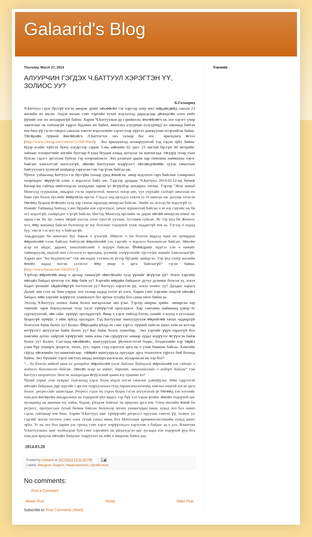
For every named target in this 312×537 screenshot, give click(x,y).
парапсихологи (77, 465)
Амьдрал (44, 465)
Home (110, 501)
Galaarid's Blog (85, 29)
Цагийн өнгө (99, 465)
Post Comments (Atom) (64, 510)
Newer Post (35, 501)
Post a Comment (45, 491)
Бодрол (58, 465)
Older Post (185, 501)
